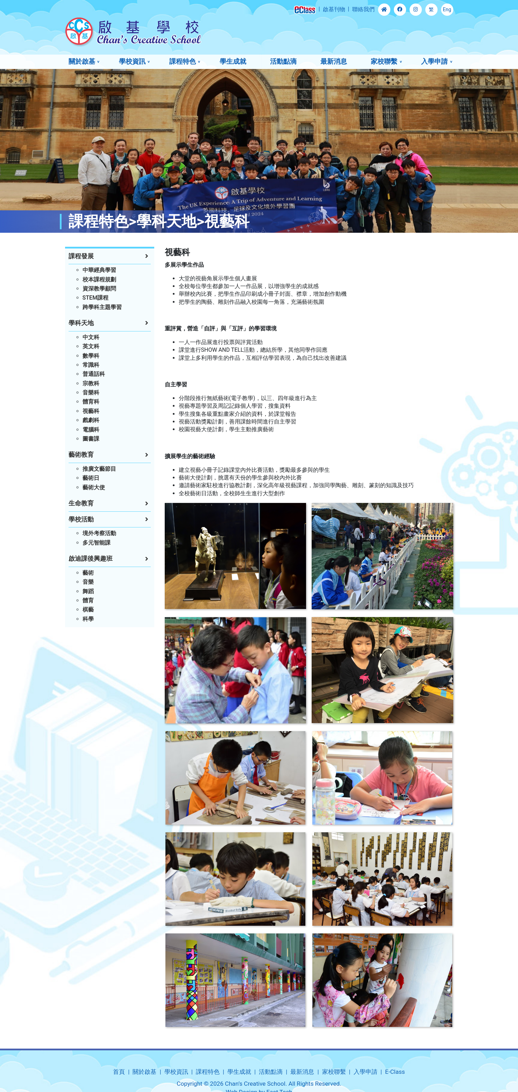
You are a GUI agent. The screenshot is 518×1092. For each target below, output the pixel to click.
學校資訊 (132, 61)
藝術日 (91, 478)
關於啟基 (82, 61)
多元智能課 (97, 542)
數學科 (91, 355)
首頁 (119, 1071)
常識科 (91, 365)
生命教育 (81, 503)
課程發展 (81, 256)
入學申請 (434, 61)
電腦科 (91, 429)
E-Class (395, 1071)
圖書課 (91, 438)
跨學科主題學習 (102, 307)
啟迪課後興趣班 (91, 558)
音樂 (88, 582)
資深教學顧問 (99, 288)
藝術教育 (81, 454)
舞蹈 (88, 591)
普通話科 (94, 374)
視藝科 (91, 411)
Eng (447, 10)
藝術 (88, 572)
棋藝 (88, 609)
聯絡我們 (363, 9)
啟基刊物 (334, 9)
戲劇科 (91, 420)
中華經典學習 (99, 270)
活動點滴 (283, 61)
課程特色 (182, 61)
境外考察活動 (99, 533)
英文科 (91, 346)
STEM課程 (96, 297)
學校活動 (81, 519)
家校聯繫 (384, 61)
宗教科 (91, 383)
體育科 (91, 401)
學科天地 (81, 323)
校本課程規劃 (99, 279)
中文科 (91, 337)
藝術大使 (94, 487)
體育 (88, 600)
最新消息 (333, 61)
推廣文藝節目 (99, 468)
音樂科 (91, 392)
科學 (88, 619)
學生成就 (233, 61)
